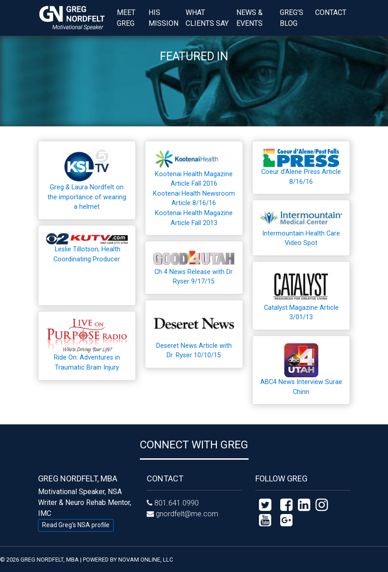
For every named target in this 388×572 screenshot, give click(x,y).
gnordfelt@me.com (187, 514)
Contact (330, 12)
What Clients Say (207, 18)
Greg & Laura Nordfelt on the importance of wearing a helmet (87, 197)
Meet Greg (126, 18)
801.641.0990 (176, 503)
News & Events (249, 18)
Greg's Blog (291, 18)
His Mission (163, 18)
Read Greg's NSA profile (76, 525)
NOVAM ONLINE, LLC (145, 559)
